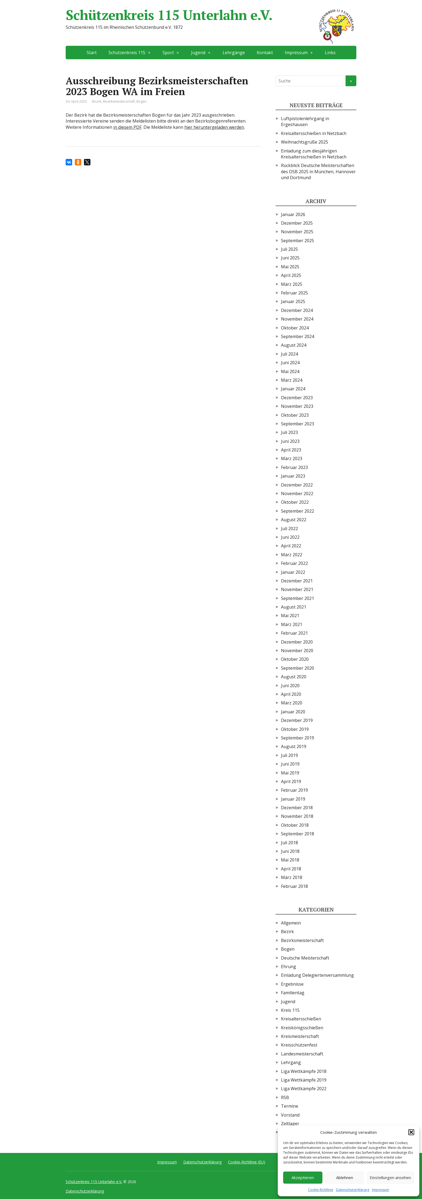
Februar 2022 (294, 563)
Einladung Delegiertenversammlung (317, 975)
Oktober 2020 (295, 659)
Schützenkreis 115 (126, 52)
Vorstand (290, 1115)
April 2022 (291, 546)
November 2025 (297, 232)
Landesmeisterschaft (302, 1054)
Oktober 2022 (295, 502)
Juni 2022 (290, 537)
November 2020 (297, 651)
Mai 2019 (290, 773)
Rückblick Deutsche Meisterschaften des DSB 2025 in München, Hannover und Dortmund (318, 171)
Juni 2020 (290, 686)
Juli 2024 (289, 354)
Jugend (198, 52)
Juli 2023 (289, 432)
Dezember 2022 (297, 485)
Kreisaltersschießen (301, 1019)
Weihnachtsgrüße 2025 (304, 142)
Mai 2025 (290, 267)
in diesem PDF (127, 127)
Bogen (141, 101)
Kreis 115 (290, 1010)
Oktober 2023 (295, 415)
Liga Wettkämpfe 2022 (303, 1089)
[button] (411, 1132)
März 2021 (291, 624)
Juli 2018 (289, 843)
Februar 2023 (294, 467)
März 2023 (291, 458)
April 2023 (291, 450)
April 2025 (291, 275)
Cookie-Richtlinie (320, 1189)
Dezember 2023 (297, 398)
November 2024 (297, 319)
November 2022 (297, 493)
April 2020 (291, 694)
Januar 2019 (293, 799)
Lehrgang (291, 1062)
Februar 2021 (294, 633)
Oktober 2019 (295, 729)
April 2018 (291, 869)
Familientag (292, 993)
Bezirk (96, 101)
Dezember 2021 (297, 581)
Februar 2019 (294, 790)
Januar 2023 (293, 476)
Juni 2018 (290, 851)
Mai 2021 (290, 615)
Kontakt (265, 52)
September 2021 (297, 598)
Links (330, 52)
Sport (168, 52)
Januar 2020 (293, 712)
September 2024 (297, 336)
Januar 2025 (293, 301)
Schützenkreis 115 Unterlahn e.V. (211, 15)
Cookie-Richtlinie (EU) (246, 1162)
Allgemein (291, 923)
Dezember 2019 (297, 720)
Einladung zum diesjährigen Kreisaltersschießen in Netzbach (313, 154)
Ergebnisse (292, 984)
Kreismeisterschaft (300, 1036)
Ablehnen (344, 1177)
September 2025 (297, 241)
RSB (285, 1097)
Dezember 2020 (297, 642)
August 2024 (293, 345)
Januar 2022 (293, 572)
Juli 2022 (289, 528)
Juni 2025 (290, 258)
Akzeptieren (302, 1177)
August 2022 (293, 520)
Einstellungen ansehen (390, 1177)
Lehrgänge (234, 52)
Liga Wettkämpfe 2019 (303, 1080)
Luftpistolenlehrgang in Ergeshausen (305, 121)
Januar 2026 (293, 214)
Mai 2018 (290, 860)
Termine (289, 1106)
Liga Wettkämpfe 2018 (303, 1071)
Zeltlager (290, 1124)
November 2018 (297, 816)
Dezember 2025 (297, 223)
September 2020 (297, 668)
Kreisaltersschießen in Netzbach (313, 133)
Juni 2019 (290, 764)
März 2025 (291, 284)
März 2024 (291, 380)
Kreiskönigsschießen (302, 1028)
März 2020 (291, 703)
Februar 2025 (294, 293)
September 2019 (297, 738)
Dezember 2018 (297, 808)
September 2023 (297, 424)
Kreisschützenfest (299, 1045)
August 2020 (293, 677)
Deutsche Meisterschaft (305, 958)
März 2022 (291, 555)
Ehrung (288, 966)
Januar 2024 (293, 389)
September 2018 (297, 834)
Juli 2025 (289, 249)
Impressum (380, 1189)
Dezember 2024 (297, 310)
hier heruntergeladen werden (214, 127)
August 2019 (293, 746)
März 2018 (291, 877)
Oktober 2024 (295, 328)
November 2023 (297, 406)
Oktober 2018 (295, 825)
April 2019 (291, 781)
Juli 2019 (289, 755)
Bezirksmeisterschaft (119, 101)
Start (92, 52)
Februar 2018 (294, 886)
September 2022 (297, 511)
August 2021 (293, 607)
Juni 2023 (290, 441)
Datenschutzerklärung (352, 1189)
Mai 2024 (290, 371)
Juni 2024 (290, 363)
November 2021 (297, 589)
